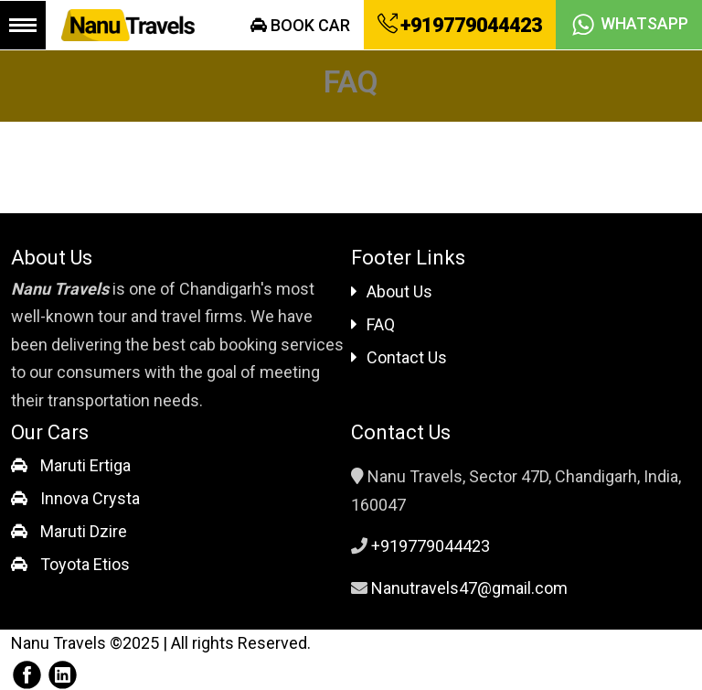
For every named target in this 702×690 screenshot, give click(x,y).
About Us (391, 291)
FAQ (373, 324)
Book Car (300, 25)
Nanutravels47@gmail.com (469, 588)
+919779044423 (460, 25)
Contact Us (399, 357)
